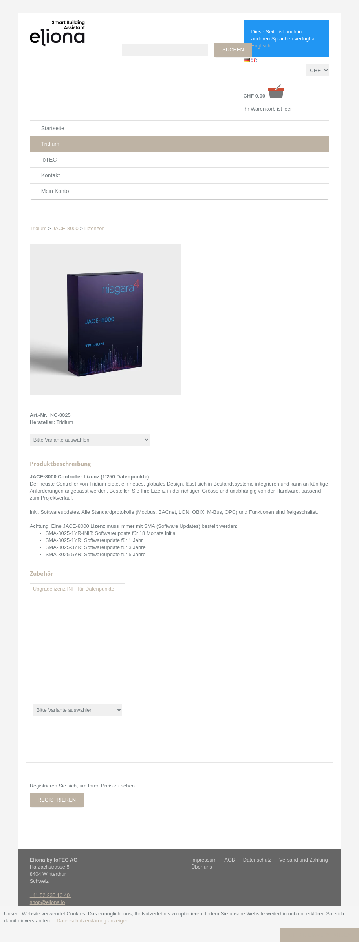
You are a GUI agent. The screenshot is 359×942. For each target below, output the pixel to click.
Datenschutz (257, 860)
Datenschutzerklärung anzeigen (92, 921)
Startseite (52, 128)
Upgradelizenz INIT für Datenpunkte (73, 589)
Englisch (261, 46)
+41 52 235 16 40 (50, 895)
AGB (229, 860)
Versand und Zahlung (303, 860)
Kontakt (50, 175)
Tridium (50, 144)
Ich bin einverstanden (319, 935)
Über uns (201, 867)
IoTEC (49, 159)
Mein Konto (55, 191)
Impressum (203, 860)
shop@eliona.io (47, 902)
